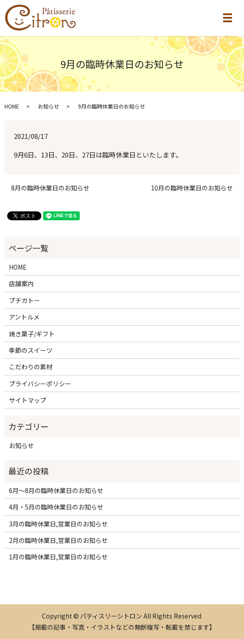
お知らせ (48, 106)
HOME (11, 106)
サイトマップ (27, 400)
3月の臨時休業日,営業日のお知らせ (58, 523)
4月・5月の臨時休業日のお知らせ (56, 506)
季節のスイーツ (31, 350)
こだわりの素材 (31, 366)
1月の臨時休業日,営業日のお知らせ (58, 556)
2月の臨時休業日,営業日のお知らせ (58, 540)
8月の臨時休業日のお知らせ (50, 188)
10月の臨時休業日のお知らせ (192, 188)
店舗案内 (21, 283)
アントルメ (24, 316)
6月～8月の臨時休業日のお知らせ (56, 490)
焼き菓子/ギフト (32, 333)
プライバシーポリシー (40, 383)
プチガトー (24, 300)
